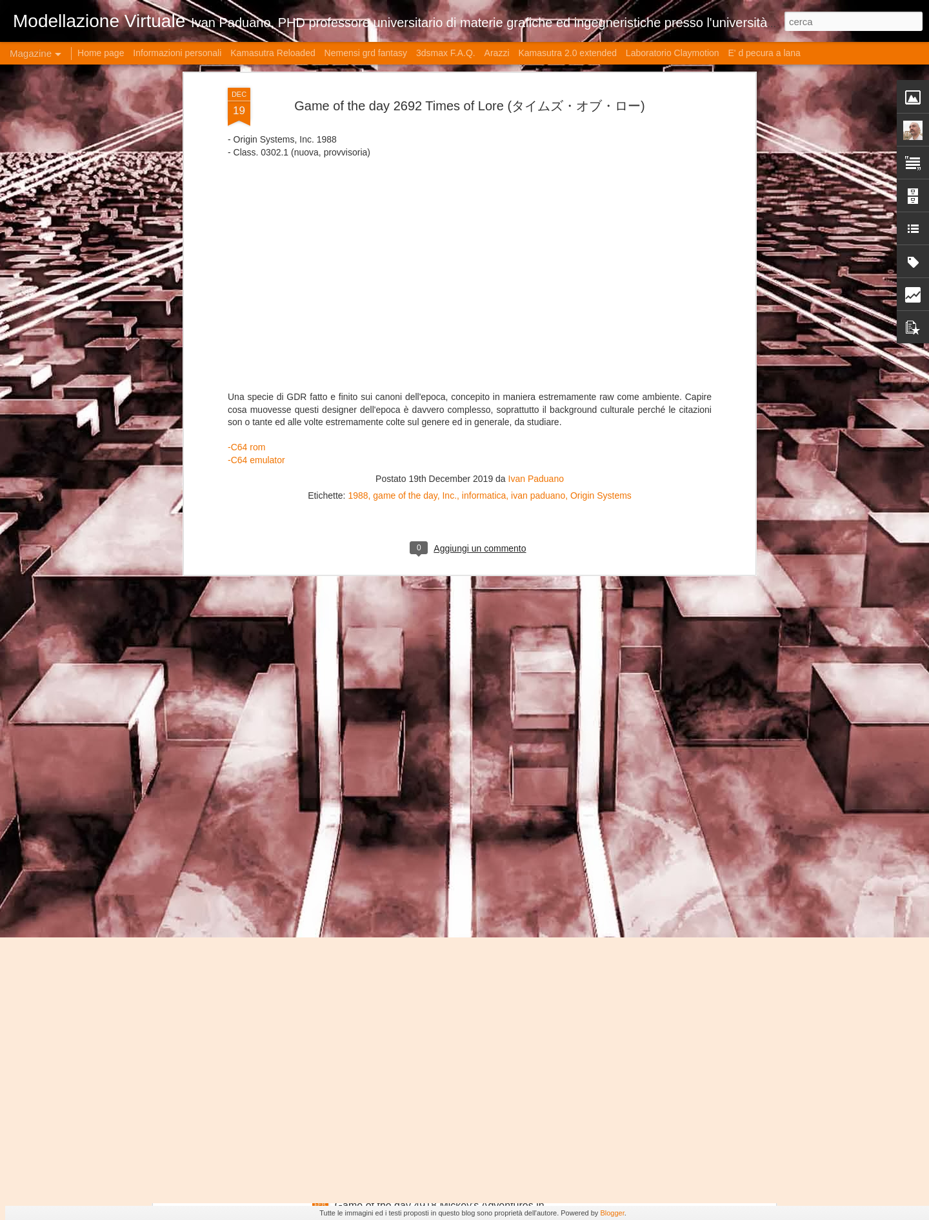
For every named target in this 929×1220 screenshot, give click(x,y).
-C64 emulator (256, 164)
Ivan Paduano (536, 182)
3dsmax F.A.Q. (445, 53)
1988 (358, 199)
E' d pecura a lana (764, 53)
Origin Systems (601, 199)
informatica (484, 199)
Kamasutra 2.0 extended (567, 53)
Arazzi (497, 53)
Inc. (449, 199)
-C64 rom (246, 151)
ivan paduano (538, 199)
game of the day (405, 199)
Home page (100, 53)
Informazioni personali (177, 53)
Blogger (612, 1213)
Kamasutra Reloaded (272, 53)
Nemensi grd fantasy (366, 53)
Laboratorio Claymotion (672, 53)
